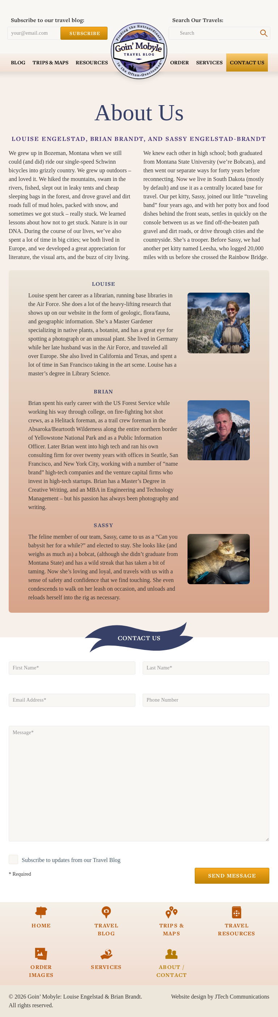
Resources (91, 62)
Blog (18, 62)
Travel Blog (106, 921)
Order (180, 62)
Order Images (41, 963)
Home (41, 917)
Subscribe (84, 33)
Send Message (232, 875)
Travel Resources (237, 921)
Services (209, 62)
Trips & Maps (50, 62)
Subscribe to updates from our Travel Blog (71, 860)
